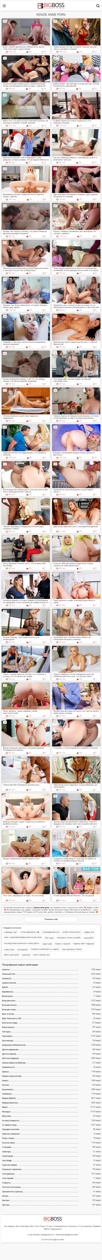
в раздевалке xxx (50, 932)
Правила (97, 1227)
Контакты (73, 1227)
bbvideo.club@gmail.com (43, 1236)
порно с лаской (62, 944)
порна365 (88, 938)
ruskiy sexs (9, 950)
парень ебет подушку (83, 944)
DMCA (47, 1230)
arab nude (47, 944)
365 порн (49, 938)
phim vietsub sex (41, 956)
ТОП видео (28, 912)
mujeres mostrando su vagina (45, 950)
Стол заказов (85, 1227)
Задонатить (56, 1230)
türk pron (26, 956)
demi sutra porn (11, 956)
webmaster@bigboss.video (67, 1236)
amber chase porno (72, 932)
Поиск (43, 1227)
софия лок (89, 932)
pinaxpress (23, 950)
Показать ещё (51, 919)
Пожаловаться (60, 1227)
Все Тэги (34, 1227)
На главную (9, 1227)
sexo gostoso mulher (72, 950)
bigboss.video (58, 1241)
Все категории (22, 1227)
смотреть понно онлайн (69, 938)
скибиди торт (10, 932)
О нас (49, 1227)
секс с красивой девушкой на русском (23, 937)
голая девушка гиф (29, 932)
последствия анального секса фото (21, 943)
